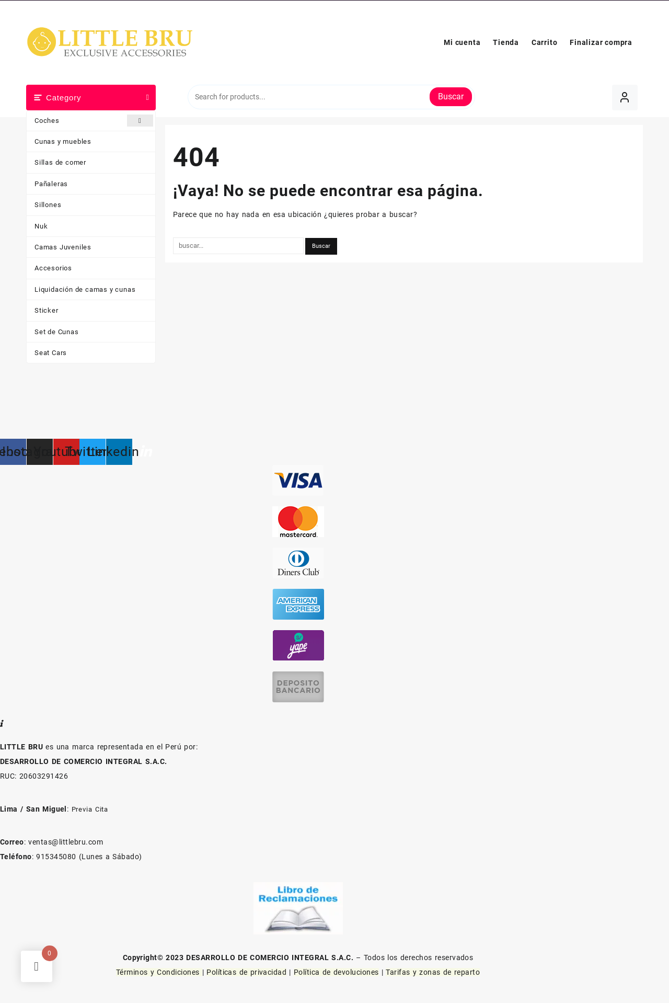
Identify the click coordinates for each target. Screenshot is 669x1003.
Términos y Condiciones (159, 972)
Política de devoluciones (336, 972)
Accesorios (53, 268)
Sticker (46, 310)
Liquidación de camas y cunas (84, 289)
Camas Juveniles (62, 247)
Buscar (451, 96)
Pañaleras (51, 184)
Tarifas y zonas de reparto (433, 972)
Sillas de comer (60, 162)
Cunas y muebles (62, 141)
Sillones (47, 205)
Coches (93, 121)
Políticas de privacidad (246, 972)
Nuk (41, 226)
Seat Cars (50, 353)
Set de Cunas (56, 332)
